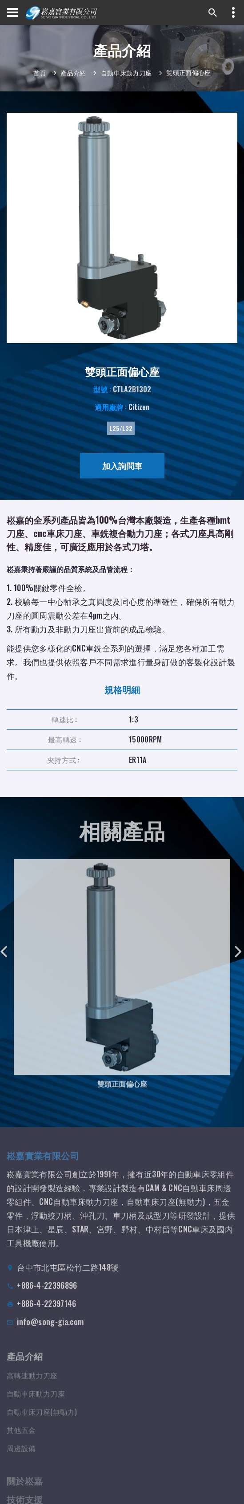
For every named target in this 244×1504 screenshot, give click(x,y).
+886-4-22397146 (46, 1311)
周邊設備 (21, 1455)
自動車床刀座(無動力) (42, 1418)
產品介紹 (73, 72)
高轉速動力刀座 (32, 1382)
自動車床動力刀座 (126, 72)
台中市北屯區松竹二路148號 (68, 1274)
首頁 (39, 72)
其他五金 (21, 1437)
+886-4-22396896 (47, 1293)
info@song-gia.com (50, 1329)
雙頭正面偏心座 (122, 1089)
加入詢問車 (122, 465)
